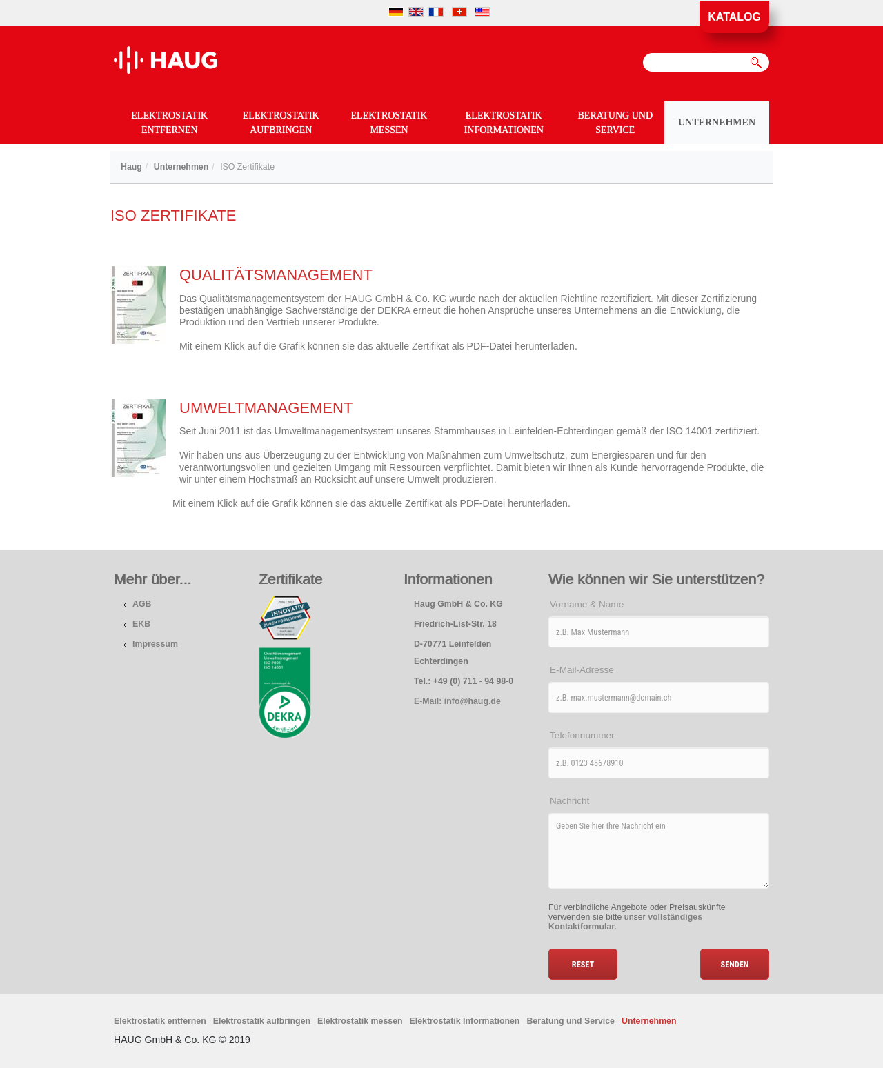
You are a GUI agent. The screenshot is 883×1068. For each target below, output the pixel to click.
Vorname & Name (587, 604)
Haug (131, 167)
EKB (141, 624)
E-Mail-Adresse (582, 670)
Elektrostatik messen (389, 122)
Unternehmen (716, 122)
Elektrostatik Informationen (504, 122)
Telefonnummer (582, 735)
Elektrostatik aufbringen (281, 122)
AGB (141, 604)
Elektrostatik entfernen (169, 122)
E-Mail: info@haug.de (457, 701)
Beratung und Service (615, 122)
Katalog (734, 17)
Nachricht (569, 801)
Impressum (155, 644)
